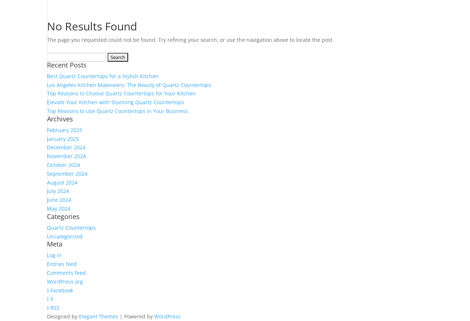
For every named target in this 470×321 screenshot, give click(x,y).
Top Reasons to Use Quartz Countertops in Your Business (117, 110)
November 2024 (66, 156)
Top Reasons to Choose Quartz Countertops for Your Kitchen (121, 93)
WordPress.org (65, 281)
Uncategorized (65, 236)
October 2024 (63, 164)
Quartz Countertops (71, 227)
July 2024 (58, 190)
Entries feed (62, 263)
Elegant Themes (98, 316)
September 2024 (67, 173)
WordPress (167, 316)
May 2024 (58, 208)
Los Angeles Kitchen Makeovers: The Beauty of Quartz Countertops (129, 84)
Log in (54, 255)
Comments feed (66, 272)
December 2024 (66, 147)
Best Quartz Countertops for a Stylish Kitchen (103, 76)
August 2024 (62, 182)
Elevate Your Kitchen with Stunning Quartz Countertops (115, 102)
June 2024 (59, 199)
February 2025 (64, 130)
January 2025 (63, 138)
